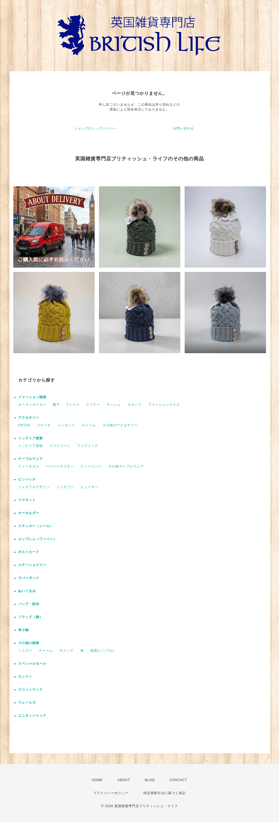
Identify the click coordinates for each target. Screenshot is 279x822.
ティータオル (28, 466)
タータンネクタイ (32, 405)
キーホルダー (28, 513)
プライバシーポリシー (111, 793)
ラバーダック (28, 578)
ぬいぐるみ (27, 591)
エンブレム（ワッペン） (37, 539)
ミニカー (25, 650)
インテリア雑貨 (30, 438)
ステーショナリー (32, 565)
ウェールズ (27, 702)
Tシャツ (72, 405)
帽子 (56, 405)
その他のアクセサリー (120, 425)
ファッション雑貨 (32, 397)
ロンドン (25, 676)
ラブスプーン (59, 446)
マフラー (93, 405)
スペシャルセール (32, 663)
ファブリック (87, 446)
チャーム (89, 425)
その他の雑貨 (28, 643)
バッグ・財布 (28, 604)
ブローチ (44, 425)
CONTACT (178, 780)
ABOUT (123, 780)
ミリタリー (65, 487)
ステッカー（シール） (35, 526)
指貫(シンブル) (102, 650)
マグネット (27, 500)
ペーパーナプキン (60, 466)
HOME (97, 780)
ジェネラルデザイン (34, 487)
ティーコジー (91, 466)
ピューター (89, 487)
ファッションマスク (164, 405)
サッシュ (114, 405)
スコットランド (30, 689)
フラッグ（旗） (30, 617)
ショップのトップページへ (95, 128)
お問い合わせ (183, 128)
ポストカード (28, 552)
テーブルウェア (30, 459)
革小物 (23, 630)
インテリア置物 (30, 446)
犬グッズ (66, 650)
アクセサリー (28, 418)
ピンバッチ (27, 479)
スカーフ (134, 405)
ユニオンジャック (32, 715)
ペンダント (66, 425)
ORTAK (24, 425)
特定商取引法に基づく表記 (164, 793)
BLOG (150, 780)
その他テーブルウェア (126, 466)
